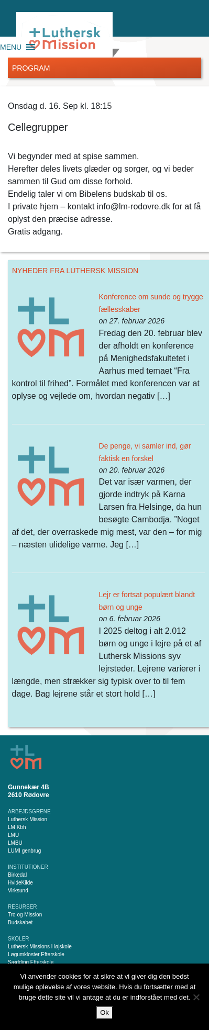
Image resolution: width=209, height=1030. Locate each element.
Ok (104, 1012)
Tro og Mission (25, 914)
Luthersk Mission (27, 819)
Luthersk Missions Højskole (40, 946)
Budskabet (20, 922)
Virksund (18, 890)
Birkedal (17, 875)
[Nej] (196, 997)
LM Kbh (17, 827)
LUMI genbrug (24, 851)
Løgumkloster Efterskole (36, 954)
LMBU (15, 843)
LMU (13, 835)
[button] (10, 47)
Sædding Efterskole (30, 962)
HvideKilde (20, 883)
